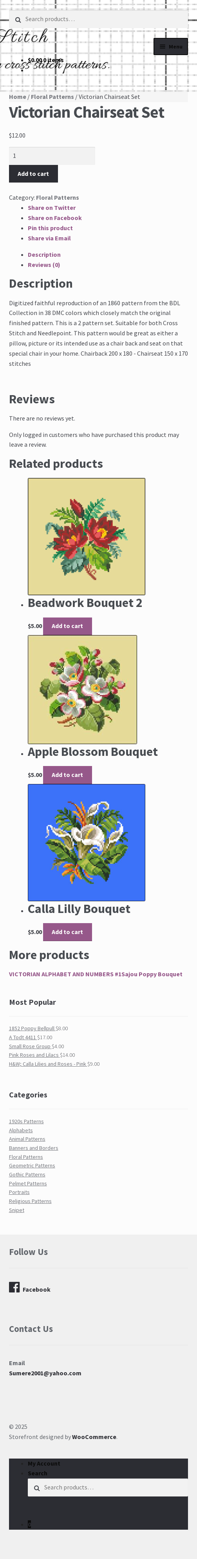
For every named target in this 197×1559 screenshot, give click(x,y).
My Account (44, 1463)
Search (37, 1473)
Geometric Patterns (32, 1165)
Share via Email (49, 238)
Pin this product (50, 228)
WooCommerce (94, 1437)
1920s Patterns (26, 1121)
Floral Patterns (52, 96)
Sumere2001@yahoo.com (45, 1373)
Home (17, 96)
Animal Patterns (27, 1138)
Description (44, 254)
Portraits (19, 1192)
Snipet (16, 1210)
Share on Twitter (52, 207)
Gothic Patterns (27, 1174)
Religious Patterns (30, 1201)
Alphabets (21, 1130)
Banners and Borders (33, 1147)
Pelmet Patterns (28, 1183)
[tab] (108, 255)
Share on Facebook (55, 218)
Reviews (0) (44, 264)
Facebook (30, 1287)
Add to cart (33, 173)
